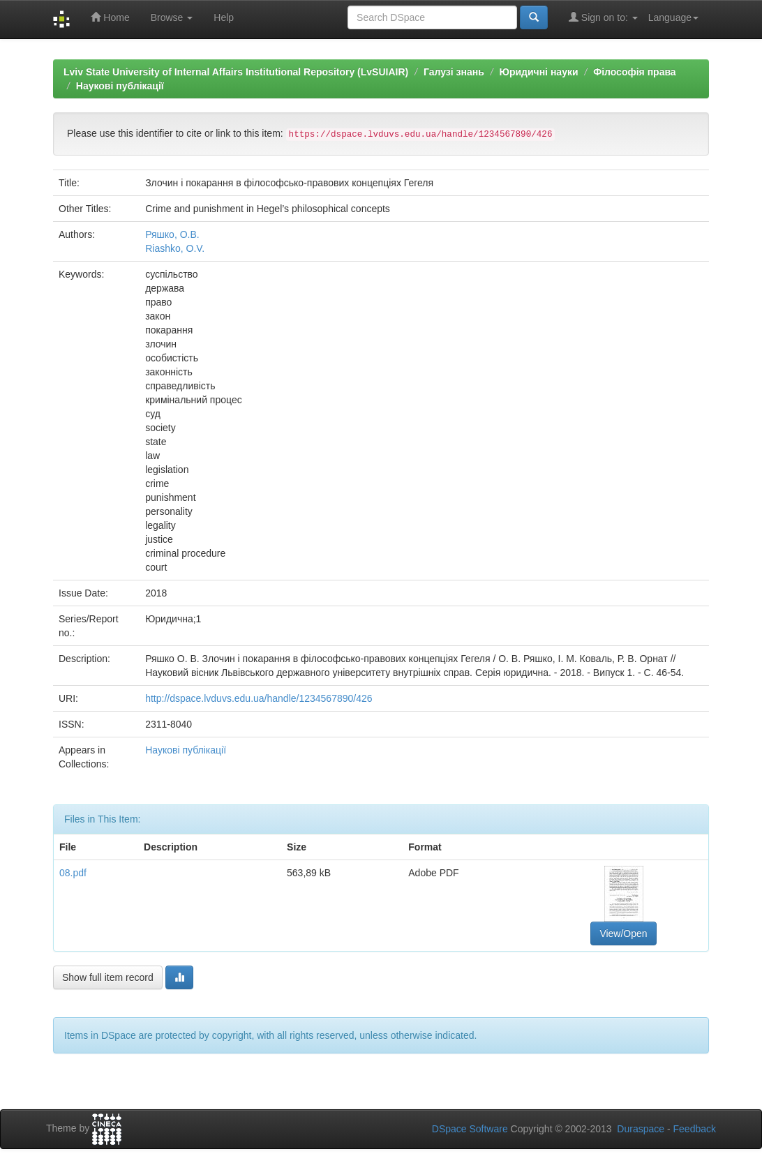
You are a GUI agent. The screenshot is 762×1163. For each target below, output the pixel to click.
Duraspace (640, 1128)
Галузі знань (454, 71)
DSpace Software (470, 1128)
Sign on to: (603, 17)
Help (224, 17)
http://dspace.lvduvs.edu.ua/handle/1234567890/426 (258, 698)
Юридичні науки (538, 71)
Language (673, 17)
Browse (172, 17)
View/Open (623, 933)
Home (110, 17)
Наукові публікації (120, 85)
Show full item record (108, 977)
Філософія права (634, 71)
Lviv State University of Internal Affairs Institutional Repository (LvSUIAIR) (236, 71)
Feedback (694, 1128)
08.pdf (73, 872)
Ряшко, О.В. (172, 234)
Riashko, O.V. (174, 248)
